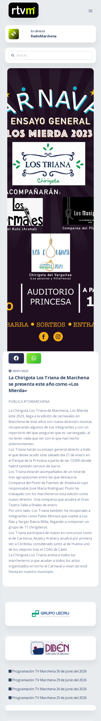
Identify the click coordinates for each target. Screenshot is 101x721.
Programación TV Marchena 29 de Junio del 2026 (47, 680)
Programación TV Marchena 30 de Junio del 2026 (47, 671)
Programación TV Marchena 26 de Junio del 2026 (47, 689)
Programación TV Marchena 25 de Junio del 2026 (47, 697)
